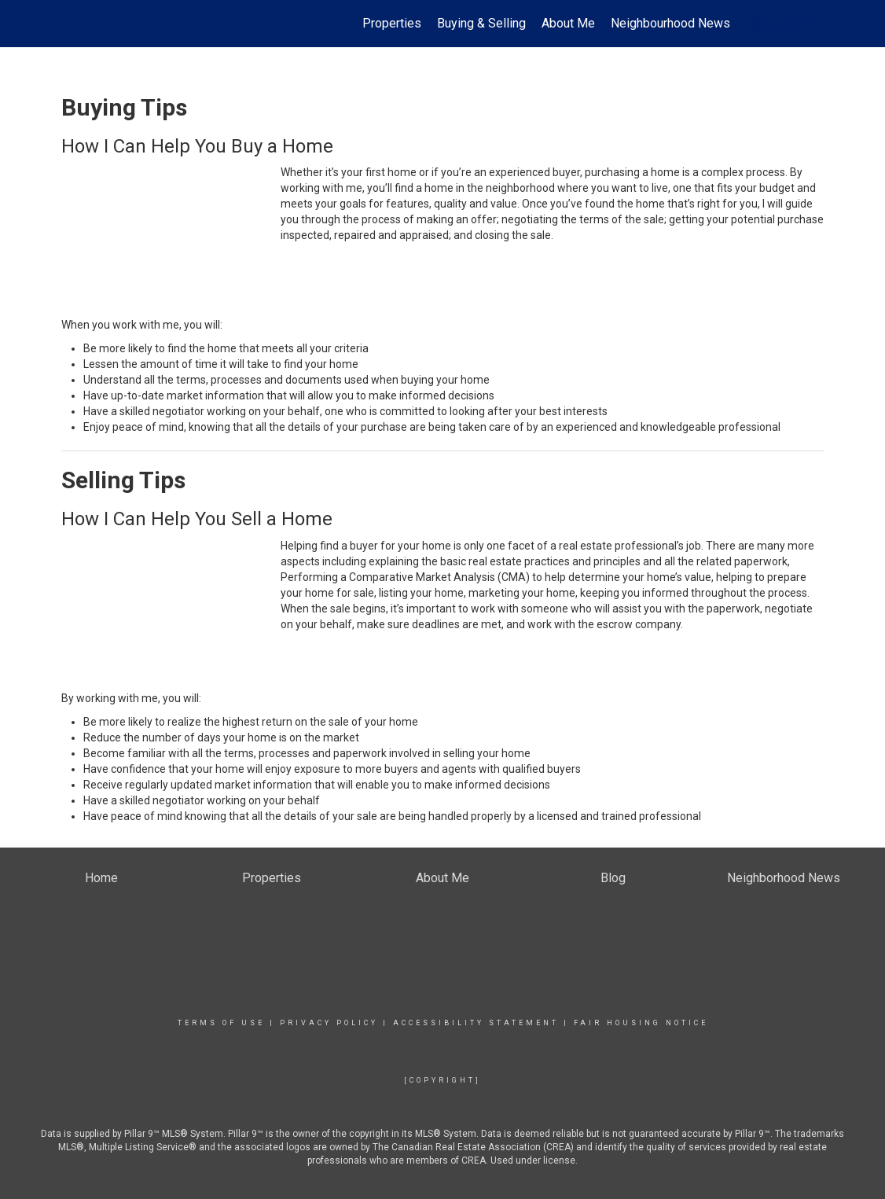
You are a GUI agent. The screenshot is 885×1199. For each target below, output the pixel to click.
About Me (568, 23)
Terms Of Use (221, 1023)
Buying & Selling (481, 23)
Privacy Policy (329, 1023)
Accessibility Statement (476, 1023)
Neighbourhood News (670, 23)
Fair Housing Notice (641, 1023)
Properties (391, 23)
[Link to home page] (69, 23)
